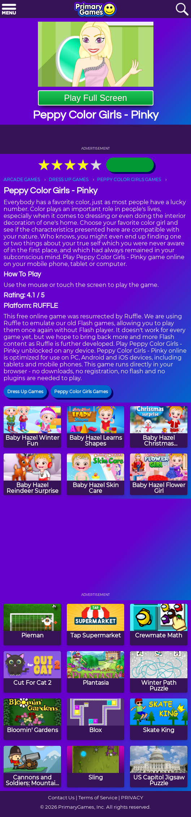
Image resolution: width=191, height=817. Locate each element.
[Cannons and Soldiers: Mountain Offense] (32, 766)
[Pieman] (32, 624)
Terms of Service (97, 797)
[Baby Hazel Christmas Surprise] (158, 427)
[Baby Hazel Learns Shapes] (95, 427)
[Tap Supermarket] (95, 624)
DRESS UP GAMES (68, 179)
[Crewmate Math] (158, 624)
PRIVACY (132, 797)
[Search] (182, 9)
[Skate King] (158, 719)
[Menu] (9, 9)
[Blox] (95, 719)
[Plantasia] (95, 672)
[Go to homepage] (95, 9)
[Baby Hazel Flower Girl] (158, 474)
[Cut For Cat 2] (32, 672)
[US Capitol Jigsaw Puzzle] (158, 766)
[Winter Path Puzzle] (158, 672)
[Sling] (95, 766)
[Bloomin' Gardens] (32, 719)
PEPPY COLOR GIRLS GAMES (129, 179)
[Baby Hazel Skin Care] (95, 474)
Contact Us (61, 797)
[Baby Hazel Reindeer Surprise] (32, 474)
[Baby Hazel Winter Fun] (32, 427)
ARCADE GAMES (22, 179)
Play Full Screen (95, 98)
